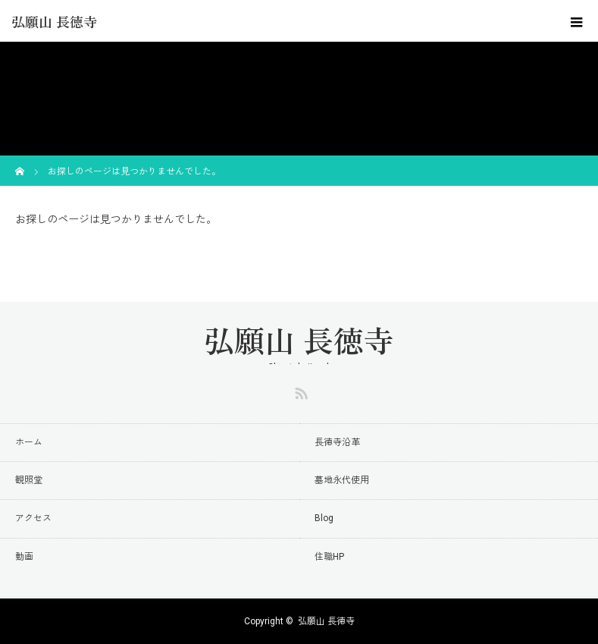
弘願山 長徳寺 (54, 21)
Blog (324, 518)
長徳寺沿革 (337, 442)
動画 (24, 556)
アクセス (33, 518)
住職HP (329, 556)
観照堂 (28, 480)
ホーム (28, 442)
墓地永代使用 (342, 480)
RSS (299, 390)
